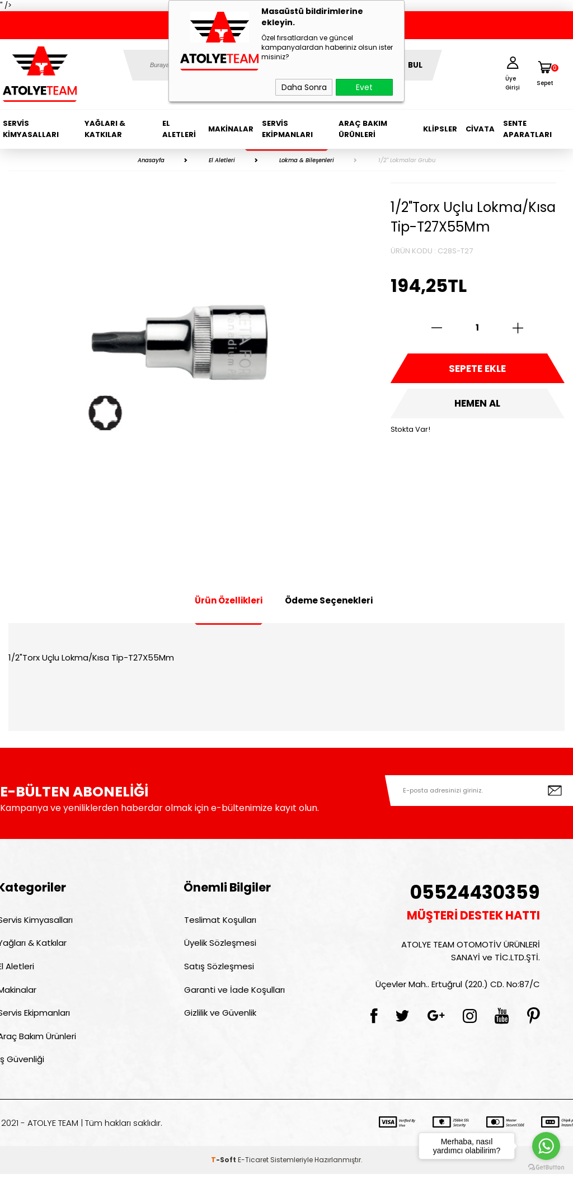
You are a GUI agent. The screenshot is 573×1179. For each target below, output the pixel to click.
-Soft (224, 1164)
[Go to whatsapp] (546, 1146)
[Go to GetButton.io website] (546, 1167)
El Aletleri (179, 129)
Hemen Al (477, 405)
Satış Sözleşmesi (218, 968)
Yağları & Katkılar (104, 129)
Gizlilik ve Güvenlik (220, 1016)
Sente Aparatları (527, 129)
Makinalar (230, 129)
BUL (415, 65)
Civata (480, 129)
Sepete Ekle (477, 369)
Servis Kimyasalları (31, 129)
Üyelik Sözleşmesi (220, 944)
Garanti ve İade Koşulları (234, 992)
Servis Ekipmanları (287, 129)
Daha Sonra (304, 87)
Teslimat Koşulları (220, 920)
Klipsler (440, 129)
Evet (364, 87)
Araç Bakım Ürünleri (363, 129)
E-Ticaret (253, 1164)
